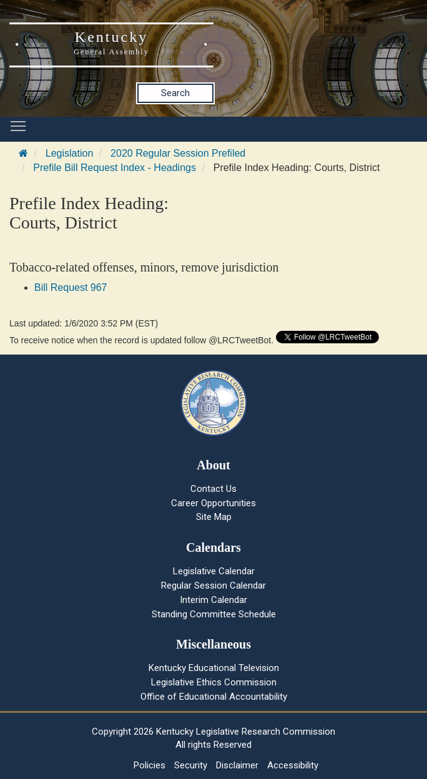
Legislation (70, 153)
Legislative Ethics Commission (214, 682)
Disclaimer (237, 765)
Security (190, 765)
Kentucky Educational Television (214, 668)
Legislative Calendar (214, 571)
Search (175, 93)
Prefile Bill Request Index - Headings (114, 167)
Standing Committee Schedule (214, 614)
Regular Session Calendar (213, 585)
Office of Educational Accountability (213, 696)
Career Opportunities (213, 503)
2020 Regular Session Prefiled (177, 153)
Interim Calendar (213, 599)
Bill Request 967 (70, 287)
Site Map (214, 516)
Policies (149, 765)
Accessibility (292, 765)
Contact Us (213, 488)
